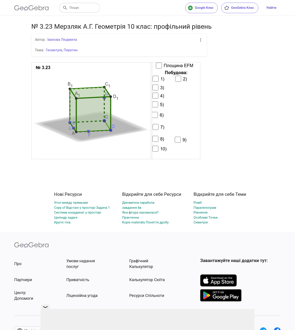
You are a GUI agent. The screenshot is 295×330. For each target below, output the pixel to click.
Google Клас (201, 8)
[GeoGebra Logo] (31, 8)
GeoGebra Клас (239, 8)
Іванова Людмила (62, 39)
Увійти (271, 8)
